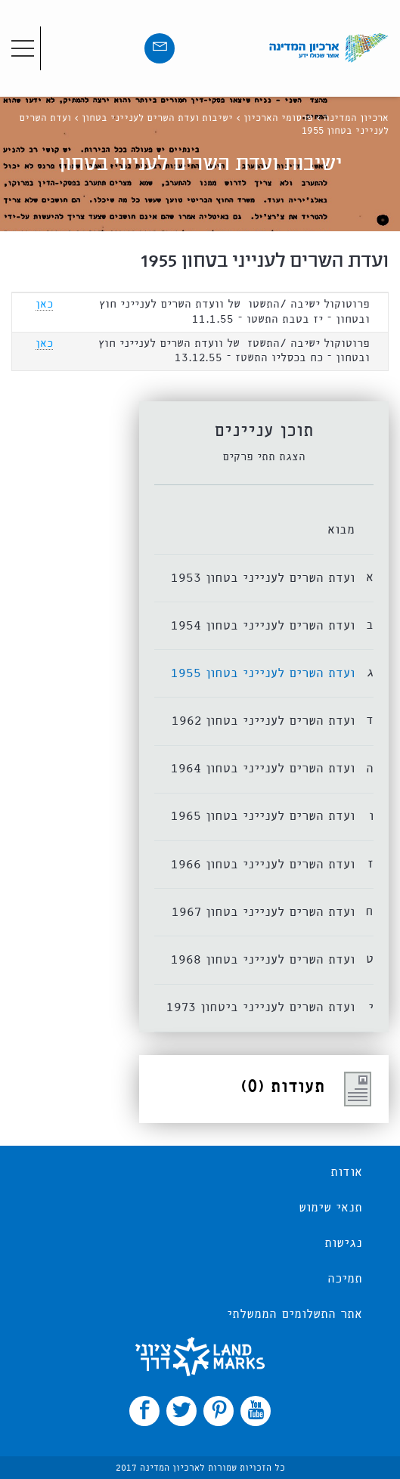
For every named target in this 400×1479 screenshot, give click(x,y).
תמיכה (344, 1279)
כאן (44, 304)
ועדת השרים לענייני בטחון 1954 (263, 626)
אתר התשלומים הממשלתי (294, 1315)
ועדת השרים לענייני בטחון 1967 (263, 912)
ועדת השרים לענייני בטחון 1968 (263, 960)
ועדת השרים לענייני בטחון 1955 (263, 673)
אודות (346, 1173)
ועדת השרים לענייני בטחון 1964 (263, 769)
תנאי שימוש (330, 1208)
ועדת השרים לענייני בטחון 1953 (263, 578)
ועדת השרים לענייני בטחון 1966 (263, 865)
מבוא (341, 530)
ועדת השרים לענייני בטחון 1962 (263, 721)
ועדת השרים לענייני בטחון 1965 (263, 816)
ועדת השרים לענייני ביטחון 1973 (260, 1007)
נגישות (343, 1244)
